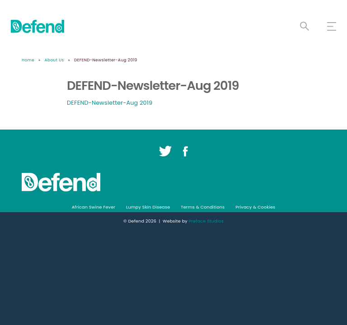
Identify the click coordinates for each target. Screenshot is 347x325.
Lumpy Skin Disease (148, 207)
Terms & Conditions (203, 207)
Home (28, 60)
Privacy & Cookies (255, 207)
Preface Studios (206, 221)
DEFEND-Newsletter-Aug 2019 (109, 103)
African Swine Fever (93, 207)
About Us (54, 60)
